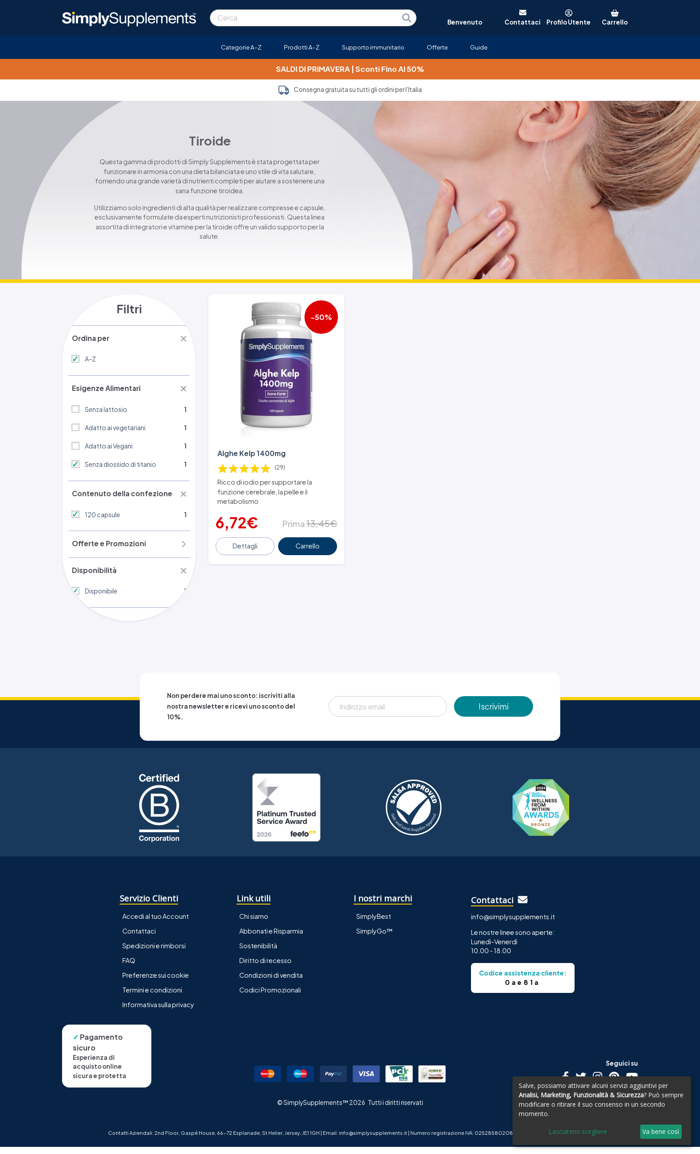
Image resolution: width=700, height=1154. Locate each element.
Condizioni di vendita (271, 982)
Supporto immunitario (373, 47)
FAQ (128, 967)
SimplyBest (373, 923)
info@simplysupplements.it (513, 924)
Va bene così (660, 1131)
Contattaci (139, 938)
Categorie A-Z (241, 47)
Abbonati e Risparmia (271, 938)
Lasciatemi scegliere (578, 1131)
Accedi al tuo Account (155, 923)
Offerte (437, 47)
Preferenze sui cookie (155, 982)
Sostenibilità (258, 953)
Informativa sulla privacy (158, 1012)
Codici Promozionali (270, 997)
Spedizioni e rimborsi (154, 953)
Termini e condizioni (152, 997)
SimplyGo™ (374, 938)
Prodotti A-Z (302, 47)
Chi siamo (253, 923)
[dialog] (601, 1110)
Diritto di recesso (265, 967)
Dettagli (245, 539)
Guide (479, 47)
